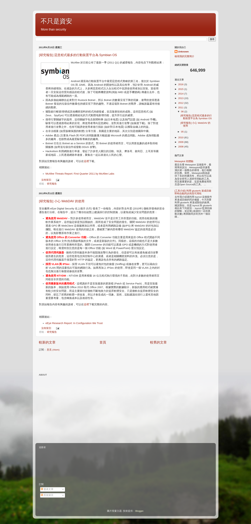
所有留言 (47, 495)
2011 (181, 107)
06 (182, 111)
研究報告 (52, 183)
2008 (181, 146)
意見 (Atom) (53, 349)
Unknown (183, 51)
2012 (181, 103)
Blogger (139, 511)
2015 (181, 89)
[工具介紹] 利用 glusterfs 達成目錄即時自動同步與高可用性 (193, 192)
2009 (181, 142)
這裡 (86, 161)
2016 (181, 84)
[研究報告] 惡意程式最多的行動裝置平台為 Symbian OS (78, 55)
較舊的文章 (158, 342)
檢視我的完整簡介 (184, 56)
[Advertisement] (80, 362)
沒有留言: (47, 180)
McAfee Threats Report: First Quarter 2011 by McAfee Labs (80, 173)
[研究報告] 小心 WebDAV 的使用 (61, 201)
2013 (181, 98)
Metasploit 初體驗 (184, 161)
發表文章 (47, 489)
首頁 (102, 342)
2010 (181, 137)
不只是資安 (56, 21)
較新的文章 (47, 342)
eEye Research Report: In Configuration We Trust (74, 323)
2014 (181, 93)
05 (182, 131)
